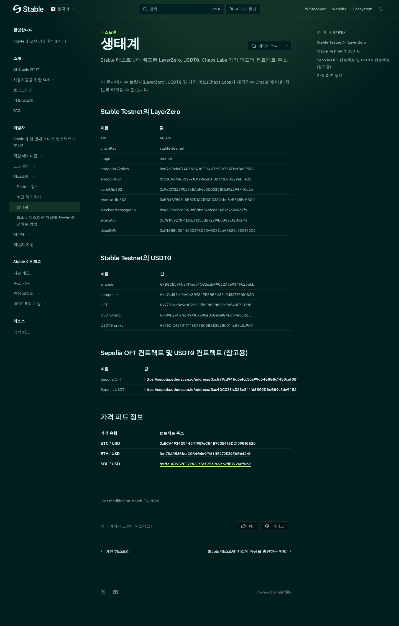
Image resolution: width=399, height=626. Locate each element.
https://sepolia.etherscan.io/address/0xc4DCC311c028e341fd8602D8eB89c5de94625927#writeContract (238, 389)
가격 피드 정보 (329, 75)
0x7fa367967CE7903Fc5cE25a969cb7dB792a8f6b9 (205, 463)
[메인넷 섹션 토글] (44, 234)
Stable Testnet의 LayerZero (341, 42)
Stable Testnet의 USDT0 (338, 51)
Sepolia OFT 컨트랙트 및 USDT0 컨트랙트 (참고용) (353, 63)
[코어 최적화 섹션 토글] (44, 293)
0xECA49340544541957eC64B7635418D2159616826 (208, 443)
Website (339, 8)
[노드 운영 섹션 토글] (44, 166)
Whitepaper (315, 8)
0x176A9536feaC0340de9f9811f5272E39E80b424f (205, 453)
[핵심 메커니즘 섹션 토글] (44, 156)
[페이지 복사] (265, 46)
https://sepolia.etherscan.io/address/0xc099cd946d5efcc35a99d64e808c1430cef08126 (223, 379)
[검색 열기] (181, 9)
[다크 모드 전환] (381, 8)
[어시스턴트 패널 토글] (243, 9)
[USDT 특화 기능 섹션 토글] (44, 304)
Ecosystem (362, 8)
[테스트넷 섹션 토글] (44, 176)
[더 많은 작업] (286, 46)
